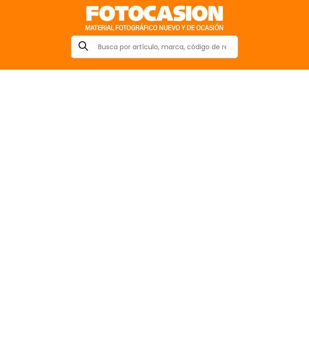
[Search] (154, 47)
